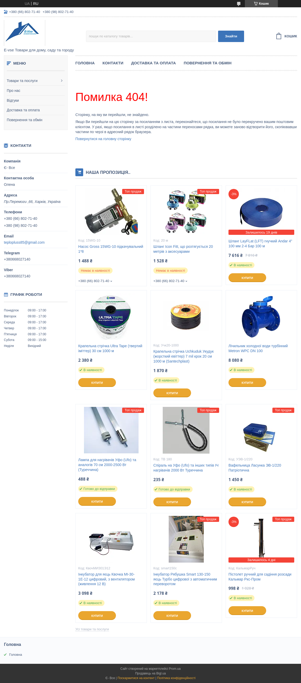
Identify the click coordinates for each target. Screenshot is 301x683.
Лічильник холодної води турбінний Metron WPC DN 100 (258, 348)
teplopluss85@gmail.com (24, 242)
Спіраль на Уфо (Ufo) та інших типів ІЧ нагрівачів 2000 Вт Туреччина (185, 467)
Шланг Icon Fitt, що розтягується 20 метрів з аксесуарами (183, 249)
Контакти (112, 63)
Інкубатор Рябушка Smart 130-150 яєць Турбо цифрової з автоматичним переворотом (185, 579)
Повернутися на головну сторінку (103, 139)
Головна (85, 63)
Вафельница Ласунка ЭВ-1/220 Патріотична (254, 467)
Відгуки (13, 100)
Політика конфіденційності (176, 678)
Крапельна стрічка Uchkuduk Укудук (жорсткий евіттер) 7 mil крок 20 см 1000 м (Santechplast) (183, 356)
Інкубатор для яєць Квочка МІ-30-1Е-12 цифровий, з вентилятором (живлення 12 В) (106, 579)
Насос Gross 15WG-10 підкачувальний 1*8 (110, 249)
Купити (247, 277)
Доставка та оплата (23, 110)
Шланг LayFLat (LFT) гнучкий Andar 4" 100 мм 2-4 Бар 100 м (260, 243)
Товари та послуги (22, 81)
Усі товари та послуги (92, 629)
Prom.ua (175, 669)
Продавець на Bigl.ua (150, 673)
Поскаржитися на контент (135, 678)
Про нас (13, 90)
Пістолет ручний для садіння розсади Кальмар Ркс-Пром (259, 576)
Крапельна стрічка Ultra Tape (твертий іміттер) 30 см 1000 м (110, 348)
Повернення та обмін (24, 120)
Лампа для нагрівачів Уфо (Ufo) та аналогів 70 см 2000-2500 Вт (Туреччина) (107, 465)
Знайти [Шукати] (231, 36)
